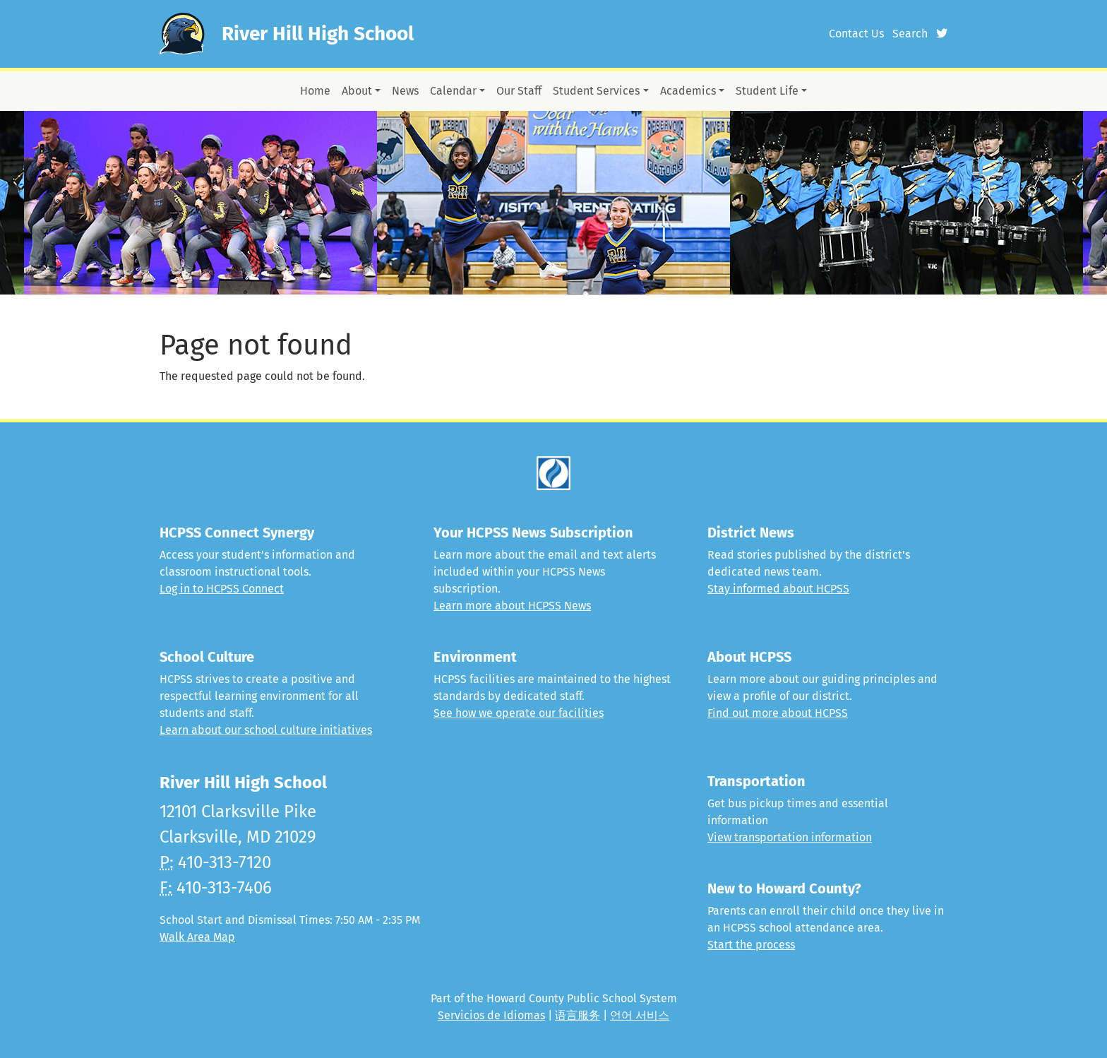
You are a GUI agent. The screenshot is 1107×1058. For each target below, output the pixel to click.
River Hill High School (318, 33)
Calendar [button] (453, 90)
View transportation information (789, 837)
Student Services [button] (596, 90)
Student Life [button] (767, 90)
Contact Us (856, 33)
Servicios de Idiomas (491, 1015)
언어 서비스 (639, 1015)
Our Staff (518, 90)
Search (910, 33)
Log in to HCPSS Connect (222, 588)
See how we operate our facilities (518, 713)
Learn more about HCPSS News (512, 605)
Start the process (751, 944)
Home (315, 90)
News (405, 90)
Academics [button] (688, 90)
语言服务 (577, 1015)
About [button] (357, 90)
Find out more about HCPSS (777, 713)
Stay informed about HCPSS (778, 588)
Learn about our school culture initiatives (266, 730)
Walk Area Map (197, 937)
